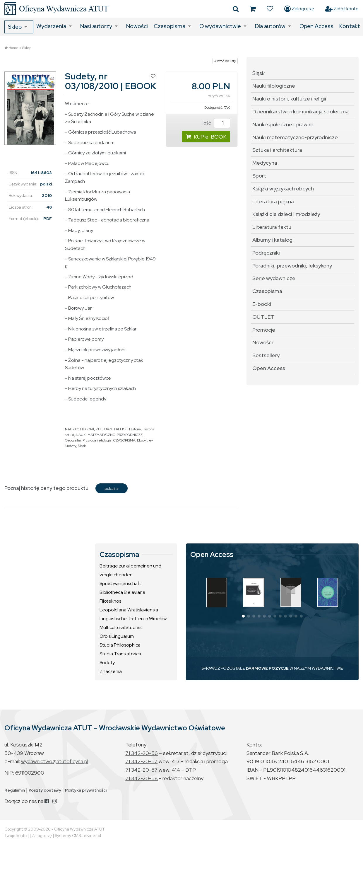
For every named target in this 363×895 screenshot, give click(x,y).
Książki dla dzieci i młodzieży (286, 214)
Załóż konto (342, 9)
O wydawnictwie (220, 26)
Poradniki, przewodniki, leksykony (292, 265)
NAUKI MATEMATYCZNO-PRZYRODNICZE (109, 434)
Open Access (316, 26)
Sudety (107, 662)
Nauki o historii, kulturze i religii (289, 98)
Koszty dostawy (45, 790)
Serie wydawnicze (273, 278)
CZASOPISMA (124, 440)
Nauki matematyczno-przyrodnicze (295, 137)
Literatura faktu (271, 227)
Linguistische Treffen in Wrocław (133, 619)
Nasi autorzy (96, 26)
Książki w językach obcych (283, 188)
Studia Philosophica (120, 645)
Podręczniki (266, 252)
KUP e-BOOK (206, 136)
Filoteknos (110, 601)
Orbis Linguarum (117, 636)
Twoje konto (15, 835)
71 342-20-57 (141, 761)
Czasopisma (169, 26)
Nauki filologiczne (273, 85)
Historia (135, 429)
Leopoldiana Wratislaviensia (129, 610)
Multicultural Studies (120, 627)
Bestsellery (266, 355)
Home (13, 47)
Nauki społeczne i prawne (283, 124)
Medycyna (264, 162)
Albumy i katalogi (273, 239)
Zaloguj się (299, 9)
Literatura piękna (273, 201)
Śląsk (82, 446)
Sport (259, 175)
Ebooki (142, 440)
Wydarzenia (51, 26)
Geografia (73, 440)
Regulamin (14, 790)
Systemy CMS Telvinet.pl (78, 835)
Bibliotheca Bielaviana (122, 592)
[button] (243, 616)
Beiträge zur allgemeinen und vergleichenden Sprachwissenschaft (130, 575)
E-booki (261, 304)
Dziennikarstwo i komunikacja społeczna (300, 111)
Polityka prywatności (86, 790)
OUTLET (263, 316)
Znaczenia (111, 671)
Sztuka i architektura (277, 149)
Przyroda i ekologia (97, 440)
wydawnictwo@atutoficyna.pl (54, 761)
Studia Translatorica (120, 654)
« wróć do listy (225, 61)
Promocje (263, 329)
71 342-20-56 (141, 753)
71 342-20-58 (141, 778)
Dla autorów (270, 26)
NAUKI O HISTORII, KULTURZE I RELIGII (96, 429)
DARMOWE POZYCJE (267, 668)
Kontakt (349, 26)
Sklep (15, 26)
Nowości (137, 26)
